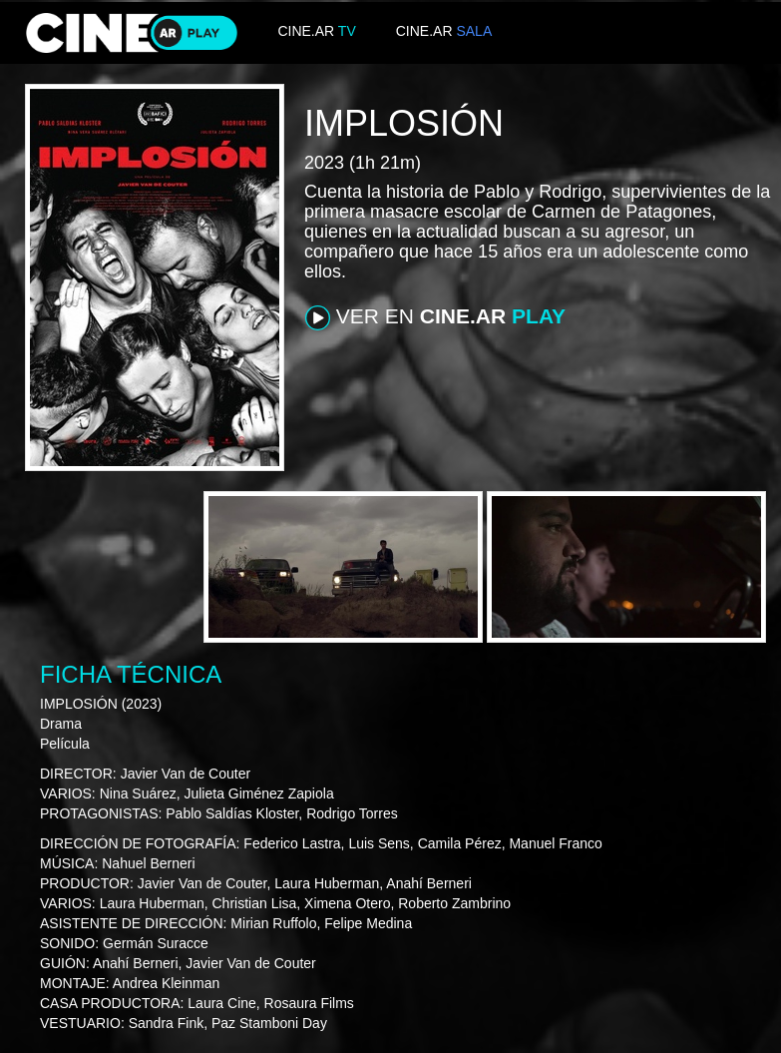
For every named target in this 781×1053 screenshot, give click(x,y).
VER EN (435, 317)
